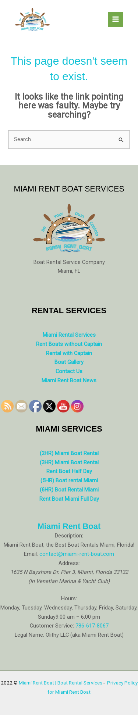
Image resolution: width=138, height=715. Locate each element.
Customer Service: (52, 625)
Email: (31, 554)
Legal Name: (29, 635)
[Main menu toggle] (115, 19)
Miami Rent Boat (69, 526)
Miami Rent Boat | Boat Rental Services (60, 683)
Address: (69, 563)
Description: (69, 535)
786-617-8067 (92, 625)
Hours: (69, 598)
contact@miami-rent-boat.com (76, 554)
